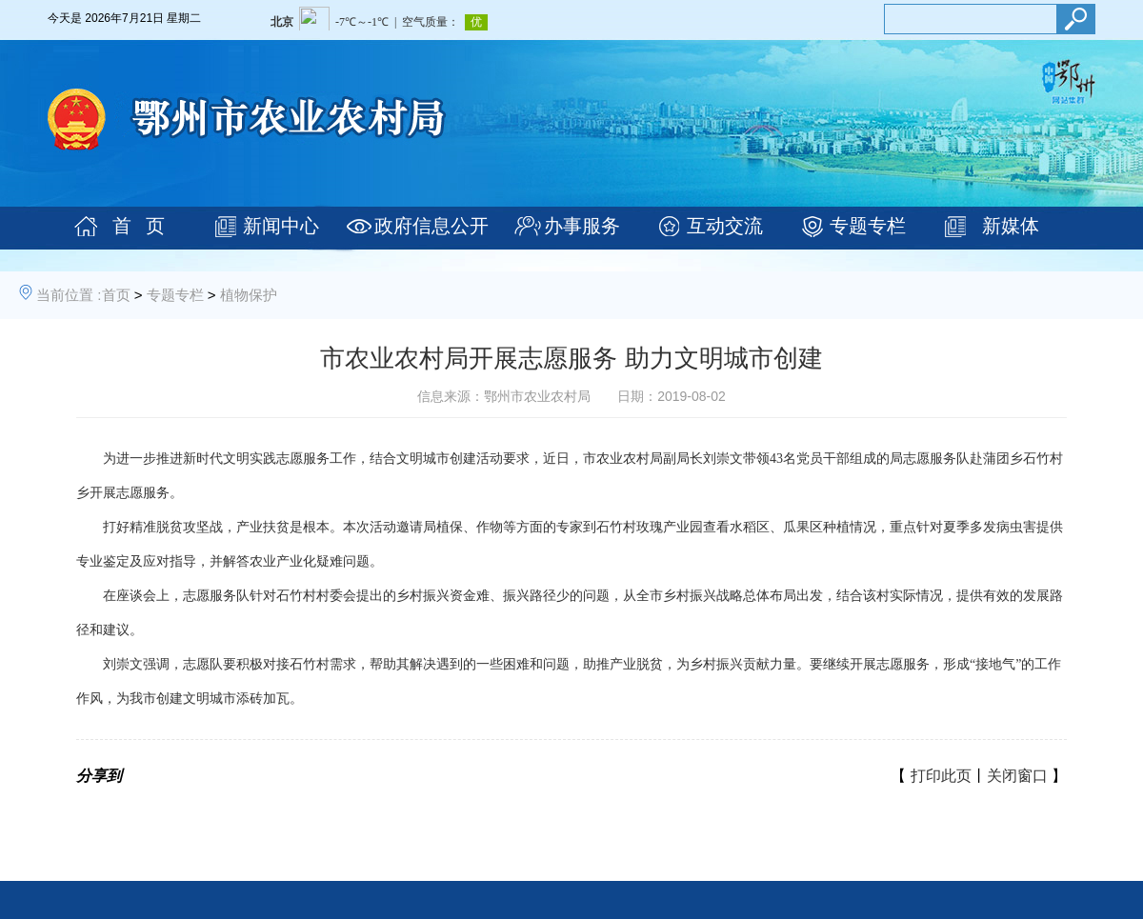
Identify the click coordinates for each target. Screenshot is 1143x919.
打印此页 (941, 776)
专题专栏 (868, 225)
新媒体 (1010, 225)
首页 (116, 295)
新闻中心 (281, 225)
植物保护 (248, 295)
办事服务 (582, 225)
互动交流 (725, 225)
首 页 (138, 225)
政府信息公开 (431, 225)
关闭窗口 (1017, 776)
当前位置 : (68, 295)
